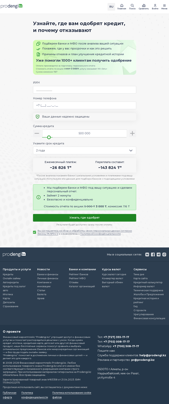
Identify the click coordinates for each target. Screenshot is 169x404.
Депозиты (9, 302)
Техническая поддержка (148, 290)
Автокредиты (11, 282)
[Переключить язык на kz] (111, 7)
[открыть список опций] (131, 150)
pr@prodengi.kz (143, 360)
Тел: (113, 337)
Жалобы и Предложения (149, 294)
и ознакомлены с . (85, 232)
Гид (136, 306)
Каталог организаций (82, 286)
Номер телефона (44, 98)
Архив (40, 298)
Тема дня (139, 274)
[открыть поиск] (132, 7)
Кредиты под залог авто (14, 288)
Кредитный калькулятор (148, 282)
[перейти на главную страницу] (122, 7)
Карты (6, 298)
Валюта (41, 294)
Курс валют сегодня (114, 274)
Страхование (10, 306)
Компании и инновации (44, 284)
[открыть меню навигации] (164, 7)
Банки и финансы (47, 274)
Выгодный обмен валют (112, 284)
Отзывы (73, 282)
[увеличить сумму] (132, 133)
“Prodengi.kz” (43, 337)
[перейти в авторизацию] (155, 7)
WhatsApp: (118, 346)
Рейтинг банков (78, 274)
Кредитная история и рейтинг (146, 300)
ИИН (36, 82)
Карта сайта (141, 278)
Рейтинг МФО (77, 278)
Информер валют (144, 286)
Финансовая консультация (149, 318)
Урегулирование (144, 314)
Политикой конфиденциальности (100, 233)
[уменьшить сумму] (37, 133)
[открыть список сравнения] (144, 7)
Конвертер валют (112, 278)
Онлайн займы (11, 278)
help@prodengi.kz (152, 355)
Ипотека (8, 294)
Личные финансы (47, 278)
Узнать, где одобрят (84, 217)
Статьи (41, 290)
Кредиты (8, 274)
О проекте (140, 310)
